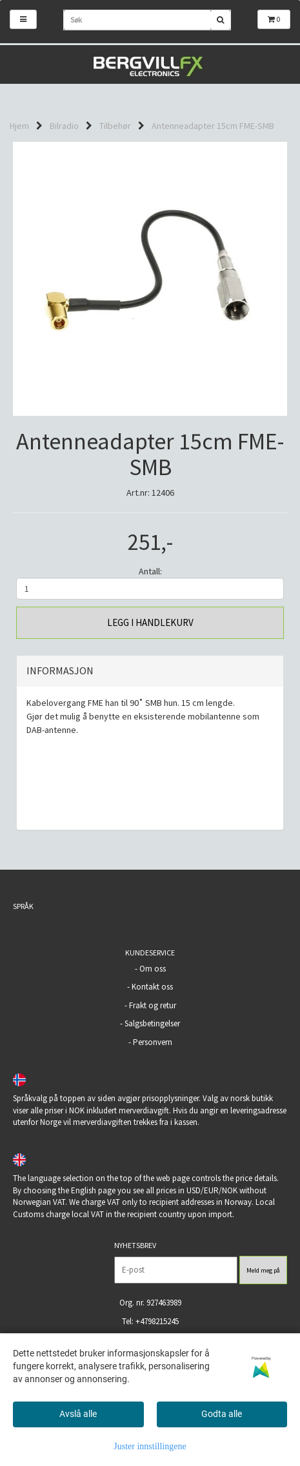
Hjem (19, 126)
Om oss (152, 968)
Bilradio (64, 126)
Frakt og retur (152, 1005)
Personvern (152, 1042)
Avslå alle (78, 1414)
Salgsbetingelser (152, 1023)
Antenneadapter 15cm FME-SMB (213, 126)
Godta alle (221, 1414)
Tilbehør (115, 126)
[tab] (150, 671)
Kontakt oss (152, 986)
